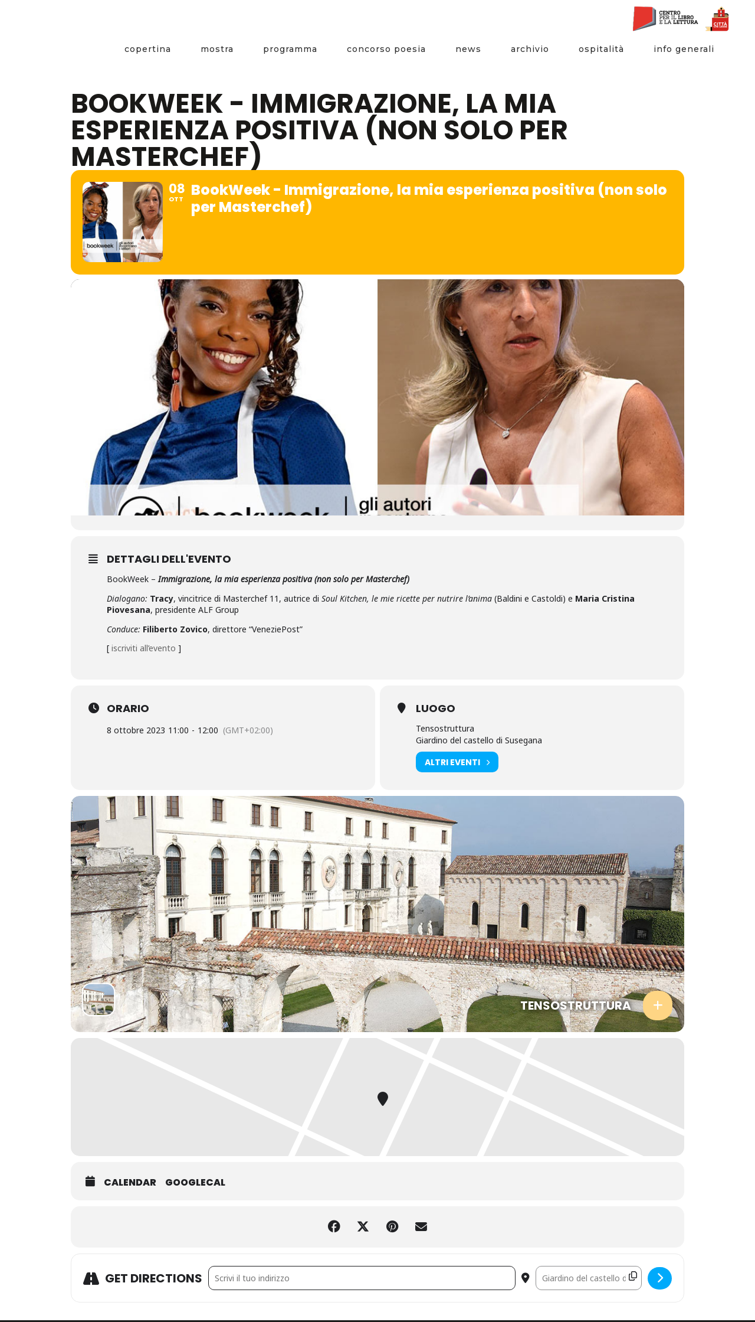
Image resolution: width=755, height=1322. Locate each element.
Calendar (130, 1184)
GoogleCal (195, 1184)
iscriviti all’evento (143, 649)
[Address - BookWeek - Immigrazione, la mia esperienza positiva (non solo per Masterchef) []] (362, 1280)
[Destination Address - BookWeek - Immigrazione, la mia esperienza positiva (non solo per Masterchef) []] (589, 1280)
